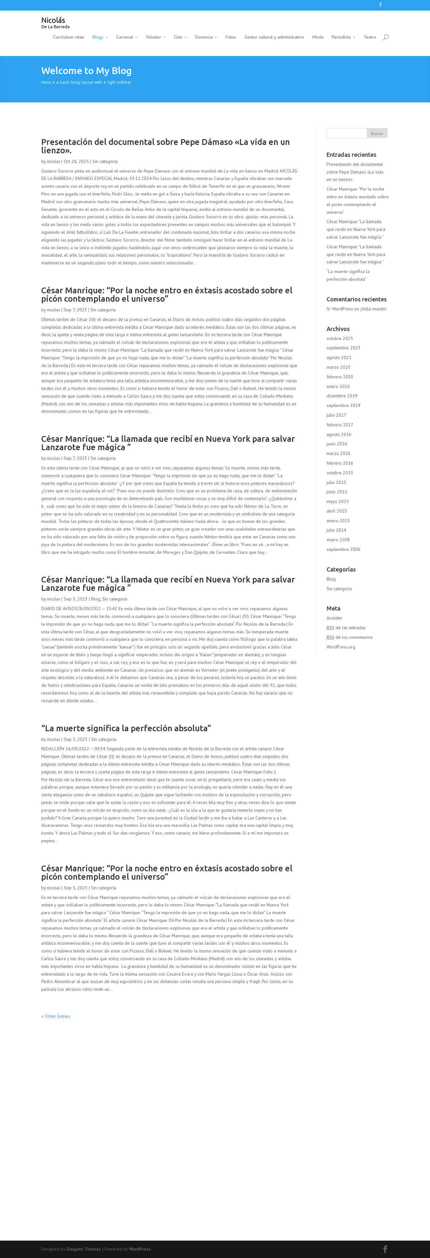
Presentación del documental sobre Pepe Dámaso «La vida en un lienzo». (165, 146)
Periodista (341, 37)
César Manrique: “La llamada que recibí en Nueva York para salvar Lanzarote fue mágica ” (168, 443)
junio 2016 (337, 444)
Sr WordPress (340, 309)
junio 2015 (337, 492)
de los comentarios (350, 637)
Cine (178, 37)
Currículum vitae (68, 37)
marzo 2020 (338, 367)
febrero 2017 (340, 425)
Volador (153, 37)
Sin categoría (105, 161)
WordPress (140, 1249)
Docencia (204, 37)
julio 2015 (336, 482)
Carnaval (124, 37)
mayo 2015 (338, 501)
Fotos (230, 37)
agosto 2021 (339, 357)
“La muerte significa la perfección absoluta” (126, 728)
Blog (95, 599)
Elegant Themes (84, 1249)
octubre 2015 (340, 473)
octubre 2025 (340, 338)
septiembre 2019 (343, 405)
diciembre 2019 (342, 396)
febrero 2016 (340, 463)
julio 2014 (336, 530)
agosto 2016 (339, 434)
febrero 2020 (340, 377)
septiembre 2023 (343, 348)
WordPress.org (341, 647)
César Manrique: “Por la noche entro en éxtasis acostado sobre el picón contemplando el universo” (166, 294)
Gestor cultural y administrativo (274, 37)
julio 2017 (336, 415)
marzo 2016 (338, 453)
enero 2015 (338, 521)
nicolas (53, 161)
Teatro (370, 37)
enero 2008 (338, 540)
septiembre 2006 (343, 549)
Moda (317, 37)
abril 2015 (337, 511)
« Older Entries (55, 1016)
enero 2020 (338, 386)
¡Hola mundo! (373, 309)
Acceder (334, 618)
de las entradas (346, 627)
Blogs (97, 37)
